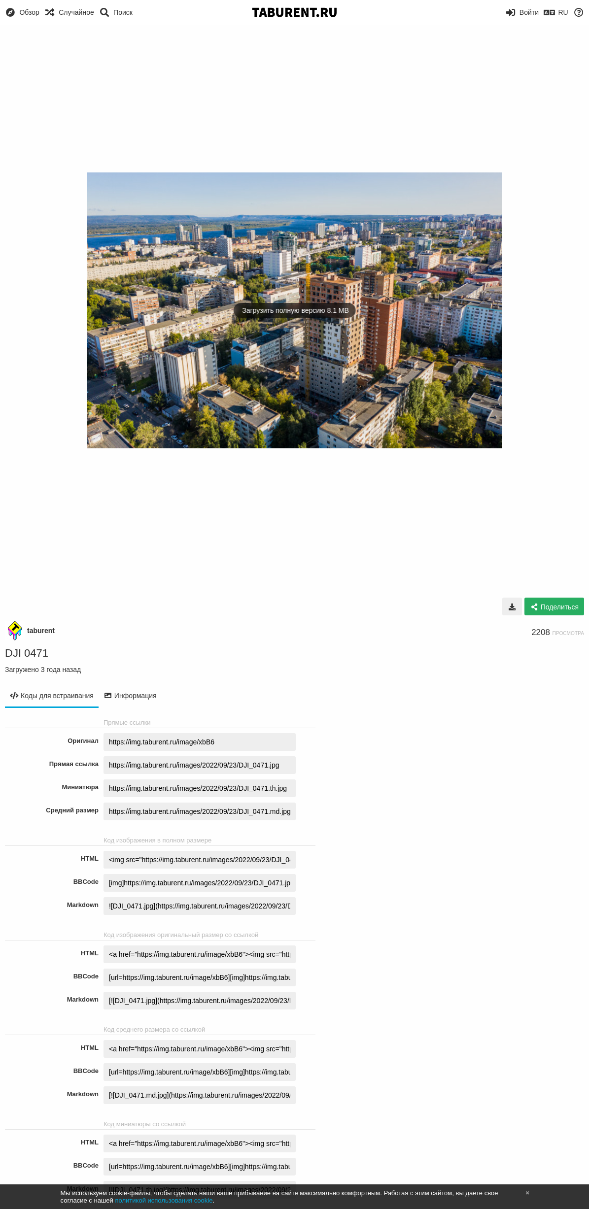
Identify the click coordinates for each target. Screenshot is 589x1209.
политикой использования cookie (163, 1200)
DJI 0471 (26, 653)
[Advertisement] (294, 99)
